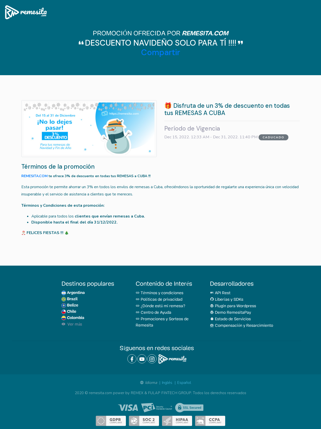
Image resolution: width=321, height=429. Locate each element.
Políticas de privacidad (159, 300)
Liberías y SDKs (226, 300)
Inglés (167, 382)
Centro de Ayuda (153, 313)
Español (184, 382)
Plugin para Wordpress (233, 306)
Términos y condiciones (159, 293)
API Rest (220, 293)
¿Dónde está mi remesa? (160, 306)
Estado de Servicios (230, 319)
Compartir (160, 52)
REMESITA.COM (34, 176)
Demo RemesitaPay (230, 313)
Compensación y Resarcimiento (241, 326)
